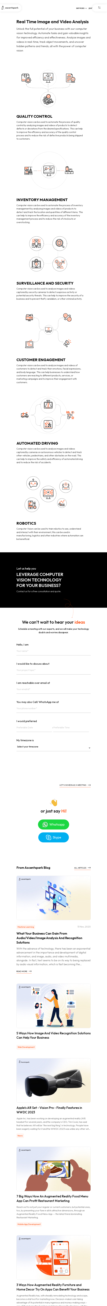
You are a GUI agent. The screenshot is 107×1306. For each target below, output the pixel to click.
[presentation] (38, 769)
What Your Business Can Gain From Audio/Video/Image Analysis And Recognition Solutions (49, 937)
